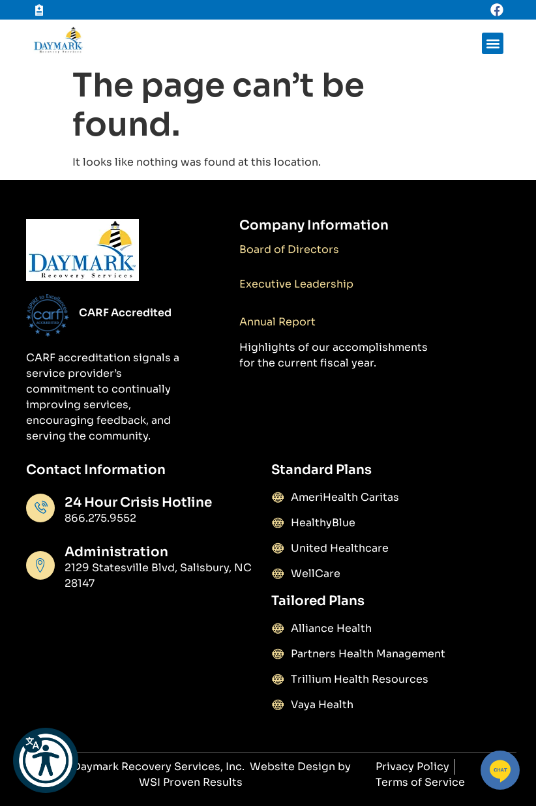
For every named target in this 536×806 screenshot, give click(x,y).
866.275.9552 (100, 518)
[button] (45, 760)
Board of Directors (289, 249)
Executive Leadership (296, 284)
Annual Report (277, 322)
